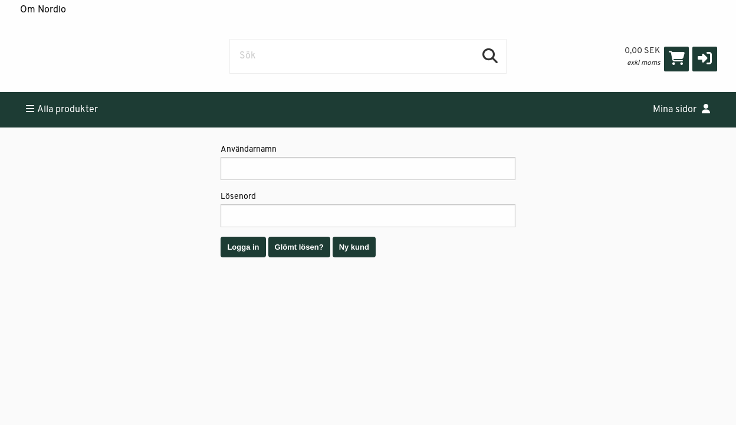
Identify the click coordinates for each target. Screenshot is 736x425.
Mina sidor (681, 109)
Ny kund (354, 247)
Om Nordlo (43, 10)
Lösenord (368, 209)
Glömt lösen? (299, 247)
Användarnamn (368, 162)
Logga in (243, 247)
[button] (704, 59)
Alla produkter (62, 109)
